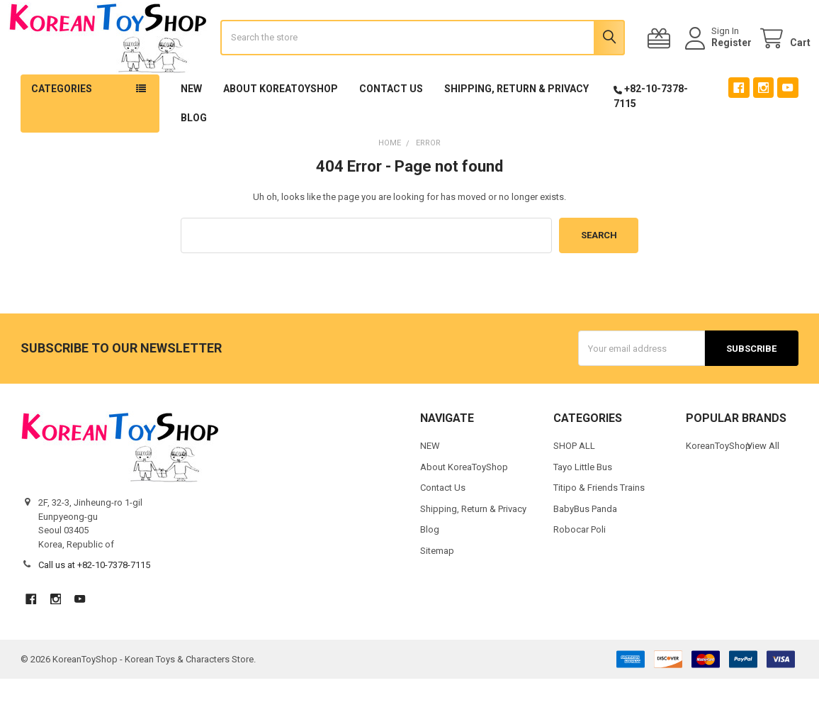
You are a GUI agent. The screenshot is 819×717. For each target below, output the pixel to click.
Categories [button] (61, 127)
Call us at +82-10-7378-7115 (94, 603)
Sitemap (437, 588)
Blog (194, 156)
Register (719, 61)
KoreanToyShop (718, 484)
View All (763, 484)
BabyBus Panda (585, 546)
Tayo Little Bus (582, 504)
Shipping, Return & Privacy (516, 127)
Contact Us (391, 127)
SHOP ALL (574, 484)
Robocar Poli (579, 567)
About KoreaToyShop (280, 127)
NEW (191, 127)
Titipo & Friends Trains (599, 526)
